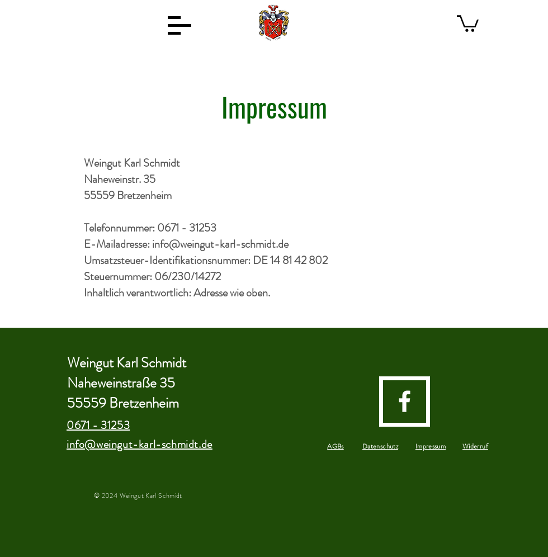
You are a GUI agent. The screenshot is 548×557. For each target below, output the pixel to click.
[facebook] (404, 401)
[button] (179, 25)
